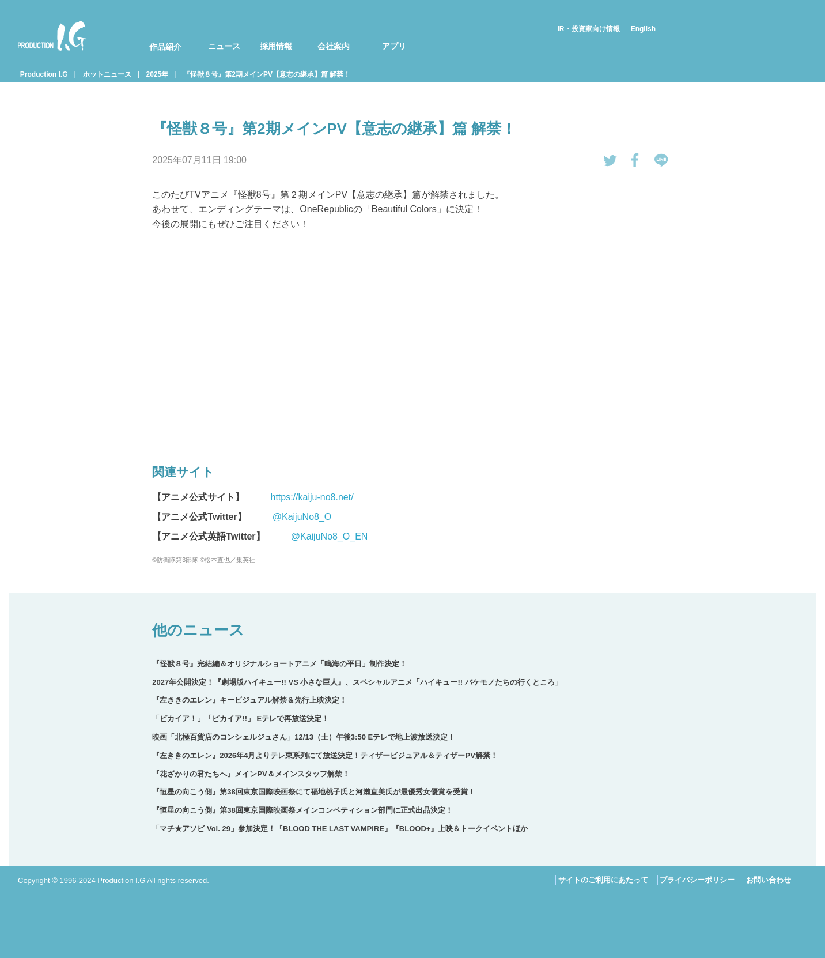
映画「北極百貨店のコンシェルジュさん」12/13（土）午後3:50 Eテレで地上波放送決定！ (303, 737)
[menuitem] (158, 36)
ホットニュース (107, 74)
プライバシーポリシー (697, 880)
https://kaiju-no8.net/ (311, 497)
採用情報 (276, 46)
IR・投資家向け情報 (589, 29)
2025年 (157, 74)
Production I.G (52, 35)
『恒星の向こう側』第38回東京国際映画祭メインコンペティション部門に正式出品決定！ (302, 810)
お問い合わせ (768, 880)
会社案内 (333, 46)
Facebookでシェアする (635, 160)
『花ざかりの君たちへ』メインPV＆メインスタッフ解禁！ (250, 774)
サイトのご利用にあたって (603, 880)
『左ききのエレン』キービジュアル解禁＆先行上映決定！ (249, 700)
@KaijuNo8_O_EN (329, 536)
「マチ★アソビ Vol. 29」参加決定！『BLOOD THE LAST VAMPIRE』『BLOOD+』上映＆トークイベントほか (340, 828)
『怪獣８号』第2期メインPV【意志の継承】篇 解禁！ (266, 74)
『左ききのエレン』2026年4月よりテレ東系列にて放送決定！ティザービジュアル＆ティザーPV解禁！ (325, 755)
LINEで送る (661, 160)
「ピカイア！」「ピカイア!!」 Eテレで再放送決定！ (240, 718)
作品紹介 (165, 46)
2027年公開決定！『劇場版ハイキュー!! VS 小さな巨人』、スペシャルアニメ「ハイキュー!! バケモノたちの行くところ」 (357, 682)
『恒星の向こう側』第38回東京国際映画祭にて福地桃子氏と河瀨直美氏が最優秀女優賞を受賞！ (313, 791)
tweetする (610, 160)
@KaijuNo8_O (302, 517)
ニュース (224, 46)
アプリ (394, 46)
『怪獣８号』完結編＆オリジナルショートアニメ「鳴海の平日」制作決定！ (279, 663)
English (643, 29)
